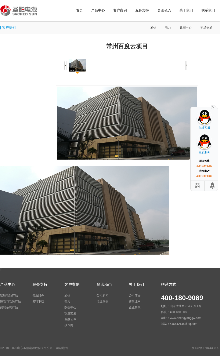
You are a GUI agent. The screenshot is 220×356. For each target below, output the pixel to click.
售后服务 (38, 295)
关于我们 (186, 10)
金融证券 (70, 319)
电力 (168, 27)
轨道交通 (206, 27)
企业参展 (135, 307)
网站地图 (62, 348)
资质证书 (135, 301)
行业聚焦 (102, 301)
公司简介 (135, 295)
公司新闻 (102, 295)
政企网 (68, 325)
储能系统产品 (9, 307)
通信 (153, 27)
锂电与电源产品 (10, 301)
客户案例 (120, 10)
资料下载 (38, 301)
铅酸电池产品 (9, 295)
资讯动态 (164, 10)
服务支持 (142, 10)
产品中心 (98, 10)
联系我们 (208, 10)
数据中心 (186, 27)
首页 (79, 10)
